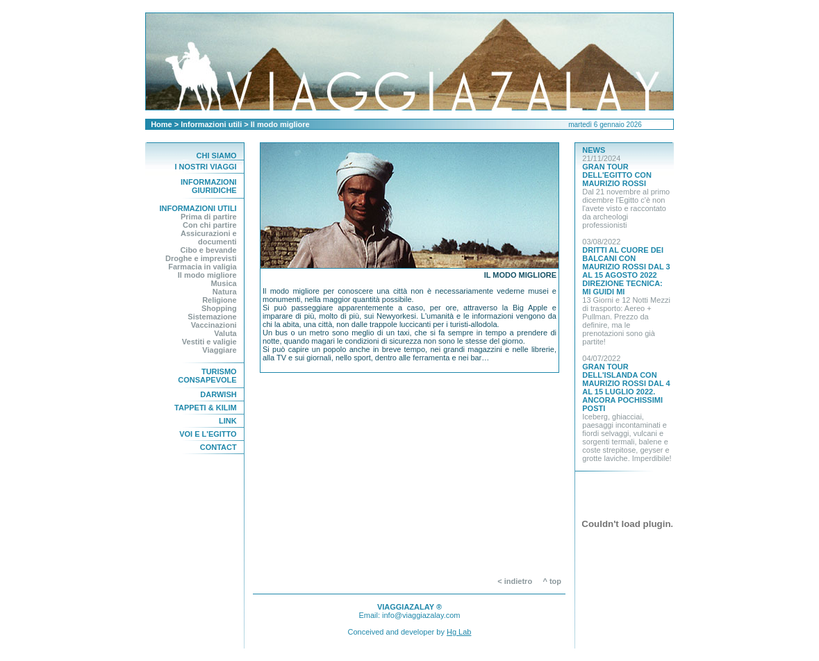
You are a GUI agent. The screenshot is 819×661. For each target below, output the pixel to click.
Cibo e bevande (208, 250)
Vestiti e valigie (209, 341)
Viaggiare (219, 350)
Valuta (225, 333)
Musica (223, 283)
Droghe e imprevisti (201, 258)
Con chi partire (210, 225)
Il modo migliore (207, 275)
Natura (225, 291)
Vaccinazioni (214, 325)
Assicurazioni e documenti (209, 237)
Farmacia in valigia (202, 266)
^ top (555, 581)
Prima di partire (209, 216)
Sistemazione (212, 316)
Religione (219, 300)
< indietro (514, 581)
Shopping (219, 308)
